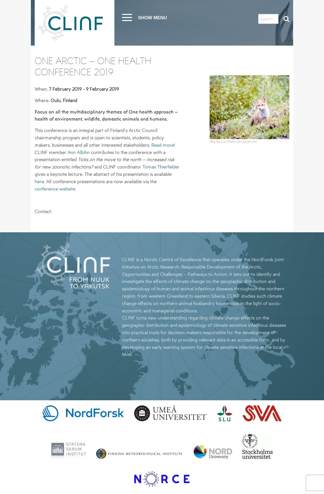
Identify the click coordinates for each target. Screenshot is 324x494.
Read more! (163, 145)
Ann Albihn (79, 152)
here (39, 181)
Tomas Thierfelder (161, 166)
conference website (55, 189)
